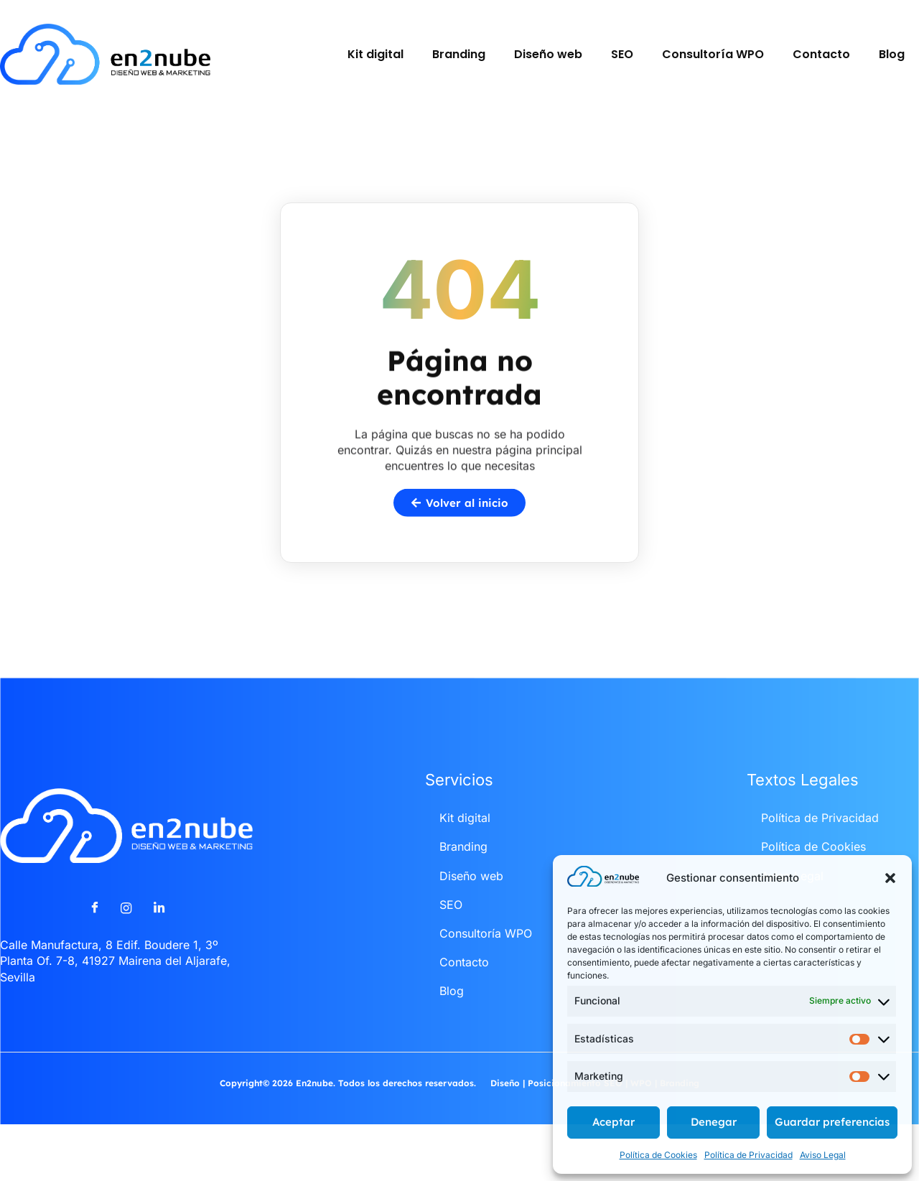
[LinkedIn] (158, 935)
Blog (892, 54)
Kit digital (375, 54)
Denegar (714, 1122)
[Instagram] (126, 935)
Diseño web (548, 54)
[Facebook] (94, 935)
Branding (458, 54)
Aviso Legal (823, 1154)
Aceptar (613, 1122)
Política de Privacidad (748, 1154)
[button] (890, 878)
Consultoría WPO (713, 54)
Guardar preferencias (832, 1122)
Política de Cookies (658, 1154)
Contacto (821, 54)
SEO (622, 54)
